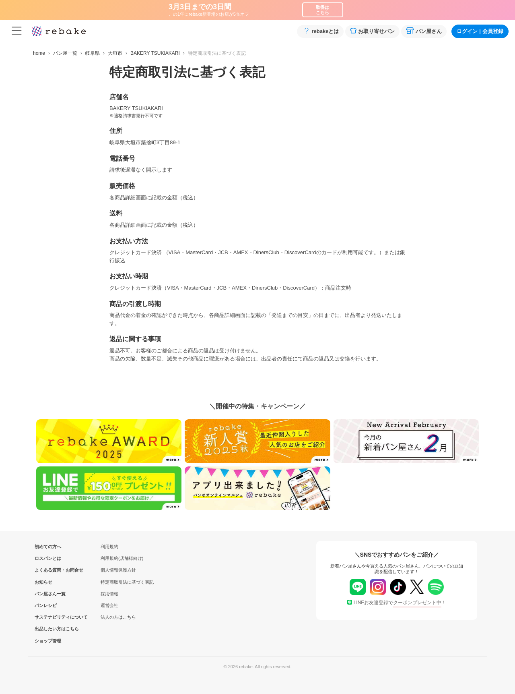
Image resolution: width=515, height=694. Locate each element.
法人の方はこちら (118, 617)
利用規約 (109, 546)
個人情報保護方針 (118, 570)
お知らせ (43, 582)
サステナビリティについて (48, 617)
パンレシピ (46, 605)
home (39, 53)
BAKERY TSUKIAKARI (155, 53)
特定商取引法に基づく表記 (127, 582)
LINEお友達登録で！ (397, 602)
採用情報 (109, 593)
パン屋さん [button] (424, 30)
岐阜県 (92, 53)
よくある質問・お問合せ (48, 570)
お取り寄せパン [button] (372, 30)
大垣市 (115, 53)
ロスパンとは (48, 558)
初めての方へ (48, 546)
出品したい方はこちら (48, 628)
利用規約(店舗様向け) (122, 558)
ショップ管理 (48, 640)
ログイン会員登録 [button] (480, 31)
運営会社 (109, 605)
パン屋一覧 (65, 53)
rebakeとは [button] (320, 30)
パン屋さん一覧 (48, 593)
